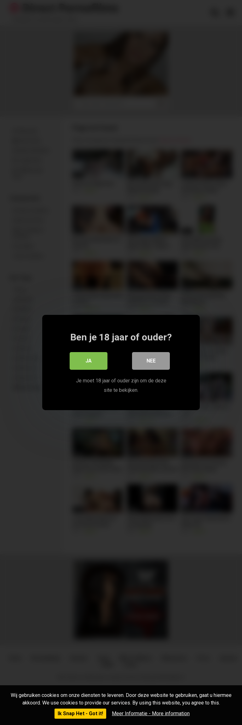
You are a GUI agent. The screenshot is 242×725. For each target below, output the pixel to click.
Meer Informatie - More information (151, 713)
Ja (88, 361)
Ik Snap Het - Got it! (80, 713)
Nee (151, 361)
